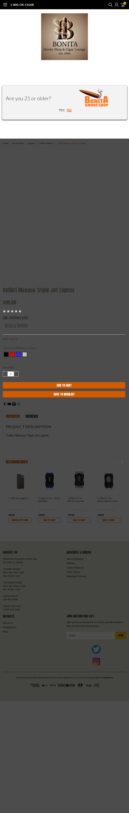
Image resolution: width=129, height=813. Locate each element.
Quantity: (9, 367)
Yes (62, 110)
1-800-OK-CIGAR (22, 4)
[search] (109, 4)
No (69, 110)
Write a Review (16, 325)
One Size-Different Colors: (22, 348)
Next (122, 462)
